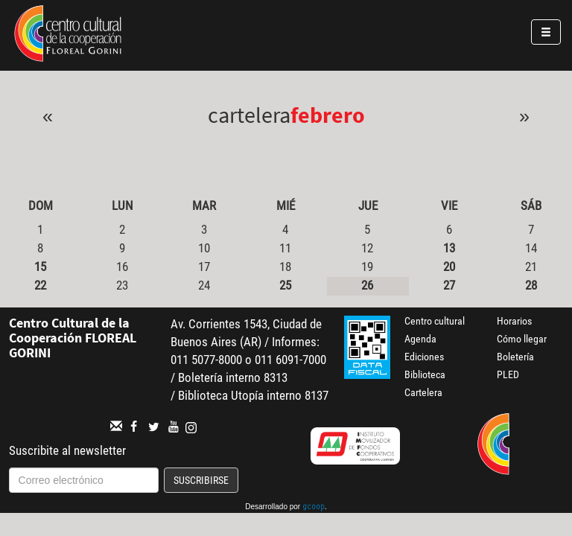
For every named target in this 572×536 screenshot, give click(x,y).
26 (367, 285)
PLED (508, 374)
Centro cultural (434, 321)
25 (285, 285)
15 (40, 266)
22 (40, 285)
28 (531, 285)
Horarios (514, 321)
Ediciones (424, 356)
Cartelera (423, 392)
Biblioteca (424, 374)
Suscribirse (201, 480)
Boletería (515, 356)
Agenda (420, 339)
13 (449, 247)
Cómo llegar (522, 339)
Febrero (327, 114)
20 (449, 266)
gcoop (313, 507)
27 (449, 285)
